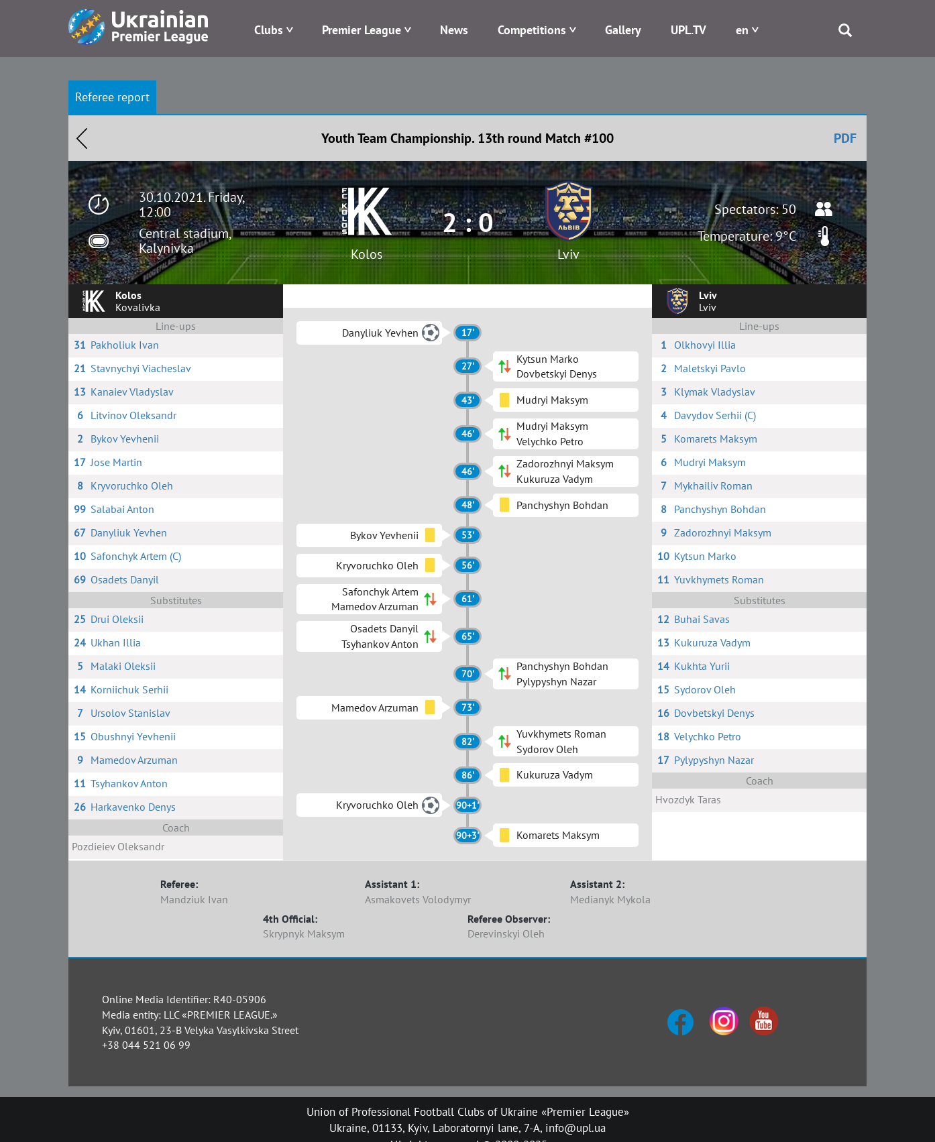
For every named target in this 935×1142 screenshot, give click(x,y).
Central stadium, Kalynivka (185, 240)
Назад (82, 138)
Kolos (366, 254)
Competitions (532, 30)
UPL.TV (688, 30)
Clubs (268, 30)
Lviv (568, 254)
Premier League (361, 30)
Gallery (623, 30)
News (454, 30)
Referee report (112, 97)
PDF (845, 138)
